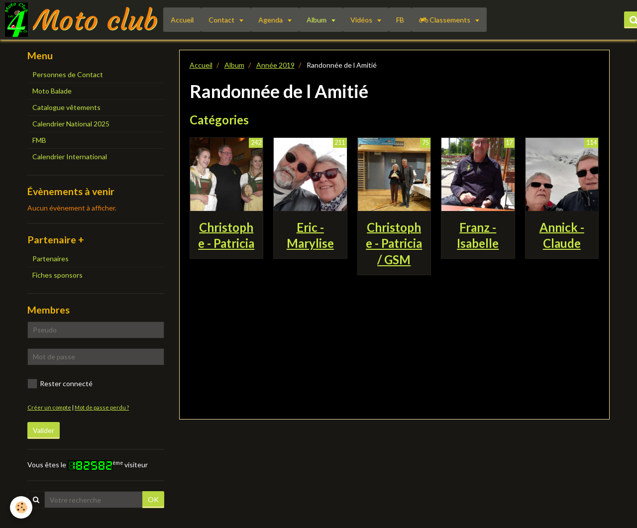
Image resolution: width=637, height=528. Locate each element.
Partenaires (50, 258)
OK (153, 499)
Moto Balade (52, 91)
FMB (39, 140)
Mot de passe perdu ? (102, 407)
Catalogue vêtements (66, 107)
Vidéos (362, 19)
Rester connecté (60, 384)
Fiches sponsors (57, 275)
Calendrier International (69, 156)
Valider (43, 430)
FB (400, 19)
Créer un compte (49, 407)
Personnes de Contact (67, 74)
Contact (222, 19)
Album (317, 19)
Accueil (182, 19)
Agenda (271, 19)
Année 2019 (275, 65)
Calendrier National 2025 (70, 123)
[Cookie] (21, 507)
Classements (445, 19)
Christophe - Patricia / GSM (394, 243)
